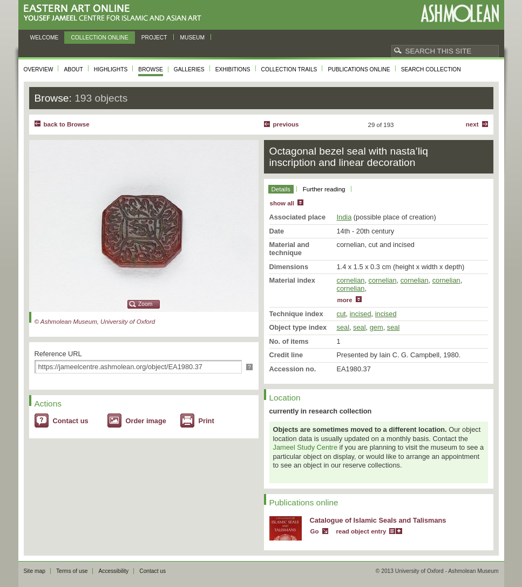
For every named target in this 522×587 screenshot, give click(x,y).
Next (472, 124)
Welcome (44, 38)
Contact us (71, 421)
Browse (150, 69)
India (344, 217)
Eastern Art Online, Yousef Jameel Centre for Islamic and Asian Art (115, 13)
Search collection (431, 69)
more (344, 300)
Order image (146, 421)
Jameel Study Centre (305, 447)
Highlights (111, 69)
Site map (34, 571)
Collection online (99, 38)
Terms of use (72, 571)
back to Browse (67, 124)
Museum (192, 38)
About (73, 69)
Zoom (145, 304)
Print (206, 421)
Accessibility (113, 571)
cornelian (351, 280)
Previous (286, 124)
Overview (38, 69)
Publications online (359, 69)
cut (341, 314)
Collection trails (289, 69)
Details (281, 189)
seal (343, 327)
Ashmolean (460, 13)
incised (360, 314)
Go (314, 531)
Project (154, 38)
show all (282, 203)
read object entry (361, 531)
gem (376, 327)
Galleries (189, 69)
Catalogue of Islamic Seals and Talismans (378, 520)
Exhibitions (232, 69)
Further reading (324, 189)
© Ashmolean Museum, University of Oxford (95, 321)
